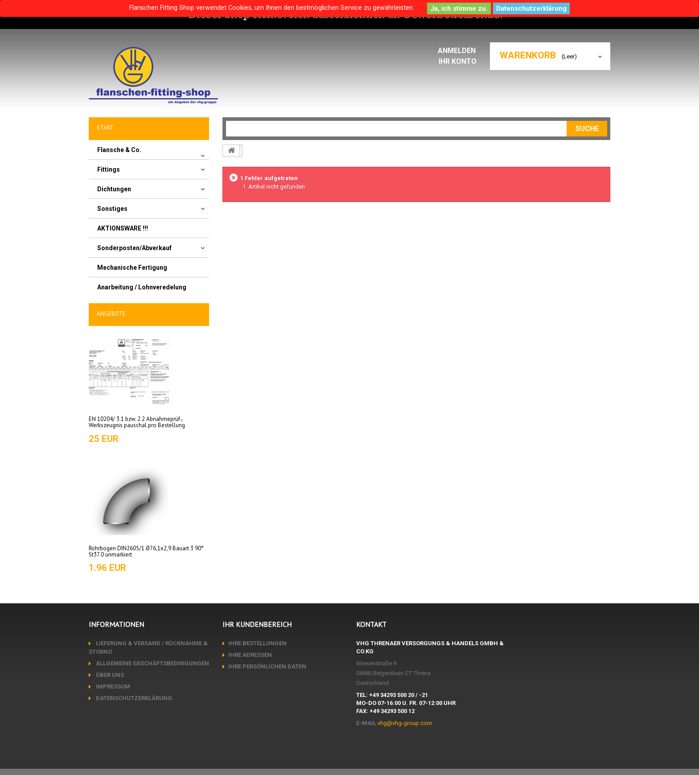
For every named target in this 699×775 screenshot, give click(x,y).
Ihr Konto (460, 61)
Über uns (109, 675)
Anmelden (459, 50)
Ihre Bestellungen (257, 643)
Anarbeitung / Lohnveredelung (141, 287)
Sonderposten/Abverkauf (134, 247)
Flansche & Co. (119, 149)
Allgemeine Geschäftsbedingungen (152, 663)
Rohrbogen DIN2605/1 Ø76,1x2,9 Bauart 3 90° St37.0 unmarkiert (146, 551)
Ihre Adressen (250, 654)
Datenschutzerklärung (531, 8)
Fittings (108, 169)
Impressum (112, 686)
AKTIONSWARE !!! (122, 228)
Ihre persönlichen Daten (267, 666)
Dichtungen (114, 189)
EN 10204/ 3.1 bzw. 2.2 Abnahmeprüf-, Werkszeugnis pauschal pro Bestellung (137, 422)
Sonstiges (112, 208)
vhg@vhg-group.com (405, 723)
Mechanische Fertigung (132, 267)
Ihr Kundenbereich (257, 624)
